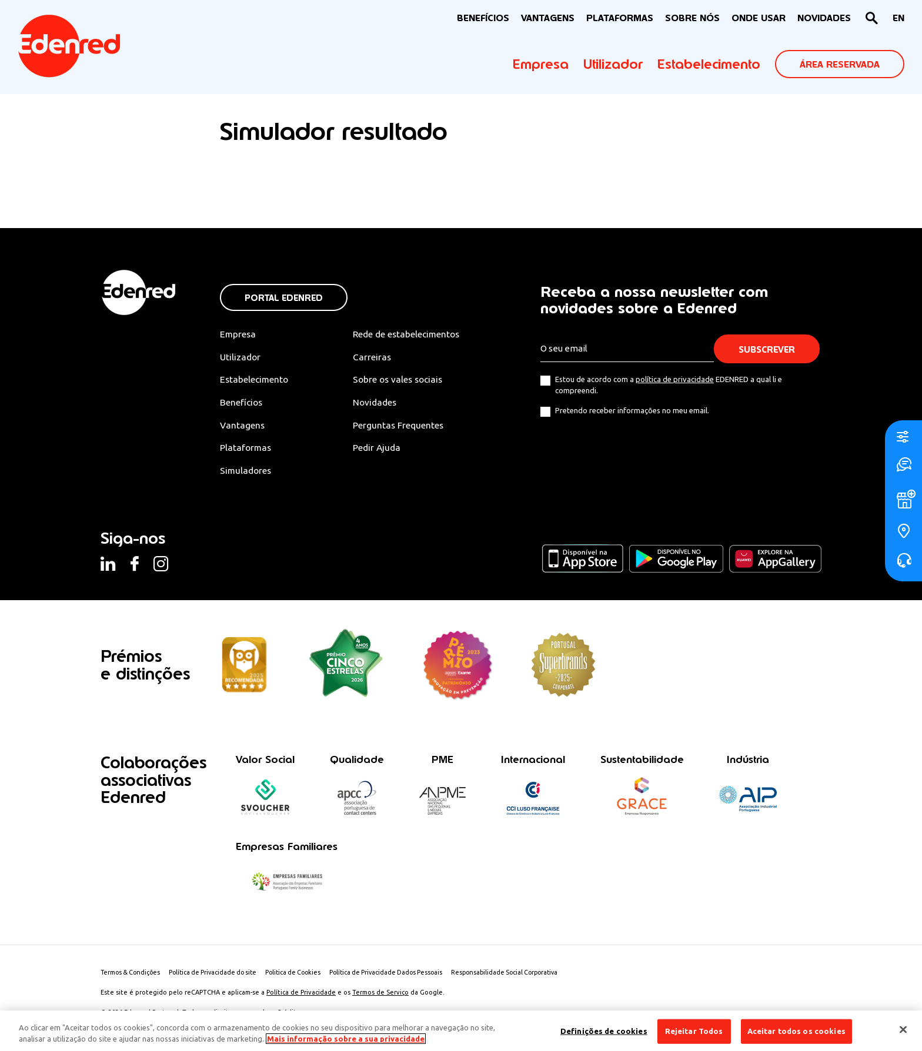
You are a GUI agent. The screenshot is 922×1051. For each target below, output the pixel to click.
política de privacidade (675, 379)
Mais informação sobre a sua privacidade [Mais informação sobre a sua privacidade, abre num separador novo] (346, 1039)
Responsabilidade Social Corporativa (525, 974)
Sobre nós (692, 18)
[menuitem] (898, 18)
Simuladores (246, 472)
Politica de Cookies (303, 974)
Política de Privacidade (301, 994)
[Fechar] (903, 1030)
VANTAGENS (547, 18)
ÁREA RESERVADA (840, 64)
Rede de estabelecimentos (413, 334)
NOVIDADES (824, 18)
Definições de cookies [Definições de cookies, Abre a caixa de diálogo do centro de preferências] (603, 1031)
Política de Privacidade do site (218, 974)
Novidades (380, 403)
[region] (461, 1030)
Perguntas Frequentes (403, 426)
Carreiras (377, 357)
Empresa (541, 64)
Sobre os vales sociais (405, 379)
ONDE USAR (758, 18)
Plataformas (619, 18)
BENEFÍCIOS (483, 18)
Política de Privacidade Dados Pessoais (401, 974)
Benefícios (242, 403)
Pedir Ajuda (382, 449)
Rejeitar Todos (694, 1031)
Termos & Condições (132, 974)
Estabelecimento (708, 64)
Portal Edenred (284, 297)
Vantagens (243, 426)
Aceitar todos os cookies (796, 1031)
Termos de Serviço (380, 994)
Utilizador (613, 64)
